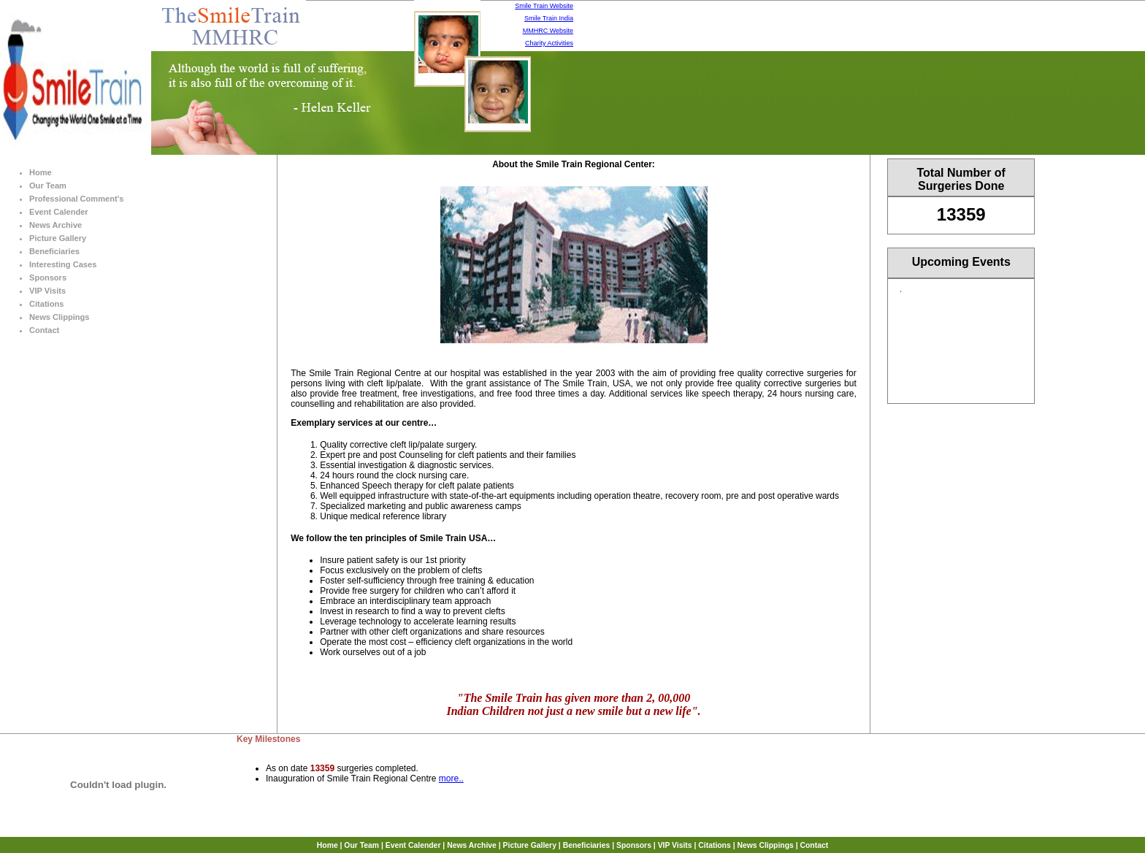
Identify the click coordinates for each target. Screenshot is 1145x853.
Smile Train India (548, 18)
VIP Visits (47, 290)
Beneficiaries (54, 251)
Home (40, 172)
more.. (451, 778)
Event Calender (58, 211)
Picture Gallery (57, 238)
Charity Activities (549, 43)
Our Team (47, 185)
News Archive (55, 225)
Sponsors (47, 277)
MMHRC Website (548, 30)
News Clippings (59, 317)
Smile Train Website (544, 5)
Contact (44, 330)
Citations (46, 303)
